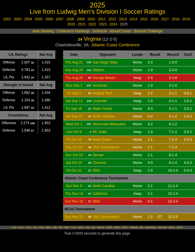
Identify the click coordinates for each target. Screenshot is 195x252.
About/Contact (120, 31)
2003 (18, 19)
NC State (100, 132)
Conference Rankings (72, 31)
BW (67, 227)
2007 (60, 19)
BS (61, 227)
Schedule (100, 31)
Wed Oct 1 (74, 124)
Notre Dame (102, 140)
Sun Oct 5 (73, 132)
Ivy (93, 227)
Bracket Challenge (148, 31)
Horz (81, 227)
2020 (71, 24)
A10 (14, 227)
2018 (176, 19)
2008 (70, 19)
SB (141, 227)
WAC (172, 227)
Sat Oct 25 (74, 163)
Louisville (100, 101)
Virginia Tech (102, 93)
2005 (38, 19)
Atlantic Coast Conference (116, 45)
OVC (125, 227)
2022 (92, 24)
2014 (133, 19)
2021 (82, 24)
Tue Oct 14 (74, 147)
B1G (48, 227)
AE (35, 227)
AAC (21, 227)
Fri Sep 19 (74, 109)
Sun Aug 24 (74, 70)
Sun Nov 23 (74, 217)
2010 (91, 19)
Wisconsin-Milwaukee (109, 124)
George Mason (104, 78)
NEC (117, 227)
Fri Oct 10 (74, 140)
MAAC (101, 227)
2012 (112, 19)
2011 (102, 19)
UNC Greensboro (106, 147)
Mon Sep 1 (74, 86)
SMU (96, 170)
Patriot (133, 227)
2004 (28, 19)
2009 (81, 19)
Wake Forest (102, 109)
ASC (41, 227)
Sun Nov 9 (74, 186)
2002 (7, 19)
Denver (98, 155)
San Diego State (105, 62)
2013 (123, 19)
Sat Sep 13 (73, 101)
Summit (162, 227)
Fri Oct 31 (74, 170)
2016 (154, 19)
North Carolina (104, 116)
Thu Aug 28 (74, 78)
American (100, 86)
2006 (49, 19)
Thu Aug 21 (74, 62)
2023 (103, 24)
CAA (73, 227)
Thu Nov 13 (74, 194)
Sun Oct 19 (74, 155)
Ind (88, 227)
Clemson (99, 163)
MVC (109, 227)
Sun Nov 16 (74, 201)
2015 (144, 19)
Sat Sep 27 (73, 116)
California (100, 194)
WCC (180, 227)
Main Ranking (43, 31)
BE (55, 227)
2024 (113, 24)
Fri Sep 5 (74, 93)
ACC (28, 227)
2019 (186, 19)
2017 (165, 19)
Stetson (98, 70)
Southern (150, 227)
